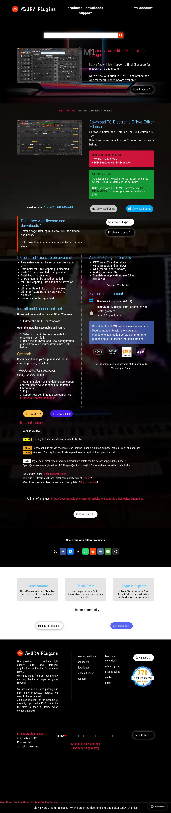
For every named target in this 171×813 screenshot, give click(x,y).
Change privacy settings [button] (85, 744)
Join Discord (120, 626)
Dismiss (133, 807)
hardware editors (86, 656)
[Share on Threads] (78, 551)
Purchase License (118, 232)
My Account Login (118, 222)
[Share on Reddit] (93, 551)
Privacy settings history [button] (85, 748)
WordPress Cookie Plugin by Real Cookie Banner (29, 802)
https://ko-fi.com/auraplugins (37, 398)
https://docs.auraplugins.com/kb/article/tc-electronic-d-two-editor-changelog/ (98, 498)
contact (109, 677)
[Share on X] (55, 551)
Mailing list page (47, 626)
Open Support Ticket (55, 473)
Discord (87, 478)
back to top (141, 735)
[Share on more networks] (115, 551)
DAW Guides (64, 414)
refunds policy (113, 666)
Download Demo (106, 209)
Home (61, 110)
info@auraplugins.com (30, 733)
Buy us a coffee (88, 482)
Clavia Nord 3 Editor (45, 807)
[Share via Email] (108, 551)
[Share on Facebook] (63, 551)
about (108, 682)
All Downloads (84, 514)
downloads (83, 667)
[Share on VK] (100, 551)
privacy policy (112, 671)
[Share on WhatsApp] (85, 551)
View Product (140, 89)
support (81, 678)
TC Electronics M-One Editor (102, 807)
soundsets (83, 662)
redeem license (85, 673)
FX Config (35, 414)
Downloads (71, 110)
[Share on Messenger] (70, 551)
